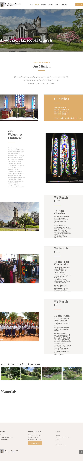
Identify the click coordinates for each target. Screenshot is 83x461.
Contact (64, 4)
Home (31, 4)
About (37, 4)
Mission (43, 4)
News (57, 4)
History (50, 4)
